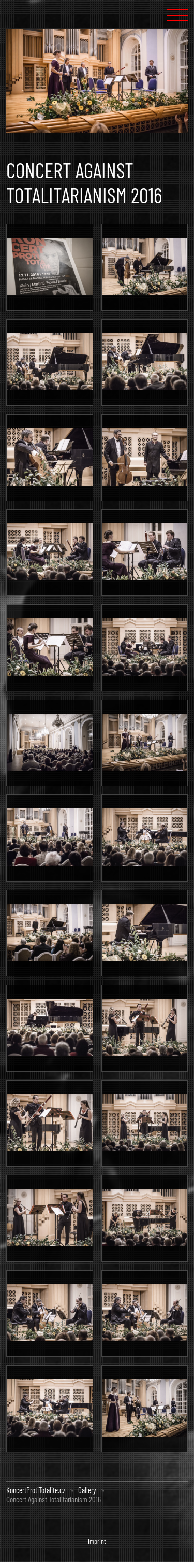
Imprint (97, 1541)
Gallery (87, 1490)
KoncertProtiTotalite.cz (35, 1490)
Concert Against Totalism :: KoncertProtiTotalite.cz (37, 14)
